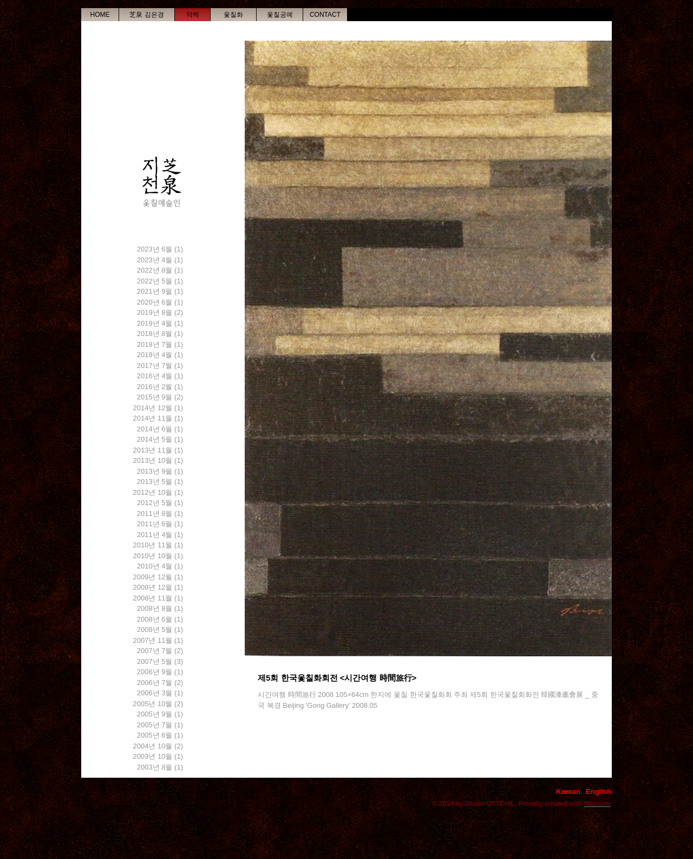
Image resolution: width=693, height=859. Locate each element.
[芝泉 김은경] (146, 14)
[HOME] (100, 14)
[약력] (192, 14)
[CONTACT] (325, 14)
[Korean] (568, 791)
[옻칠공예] (280, 14)
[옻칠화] (233, 14)
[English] (598, 791)
